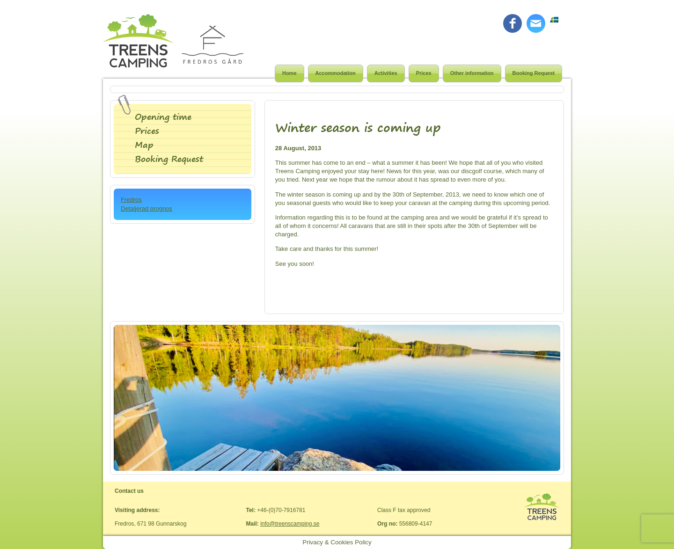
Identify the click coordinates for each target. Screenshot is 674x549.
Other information (472, 73)
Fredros (131, 199)
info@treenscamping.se (289, 523)
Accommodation (335, 73)
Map (144, 145)
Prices (424, 73)
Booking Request (534, 73)
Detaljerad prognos (146, 208)
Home (289, 73)
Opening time (163, 117)
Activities (385, 73)
